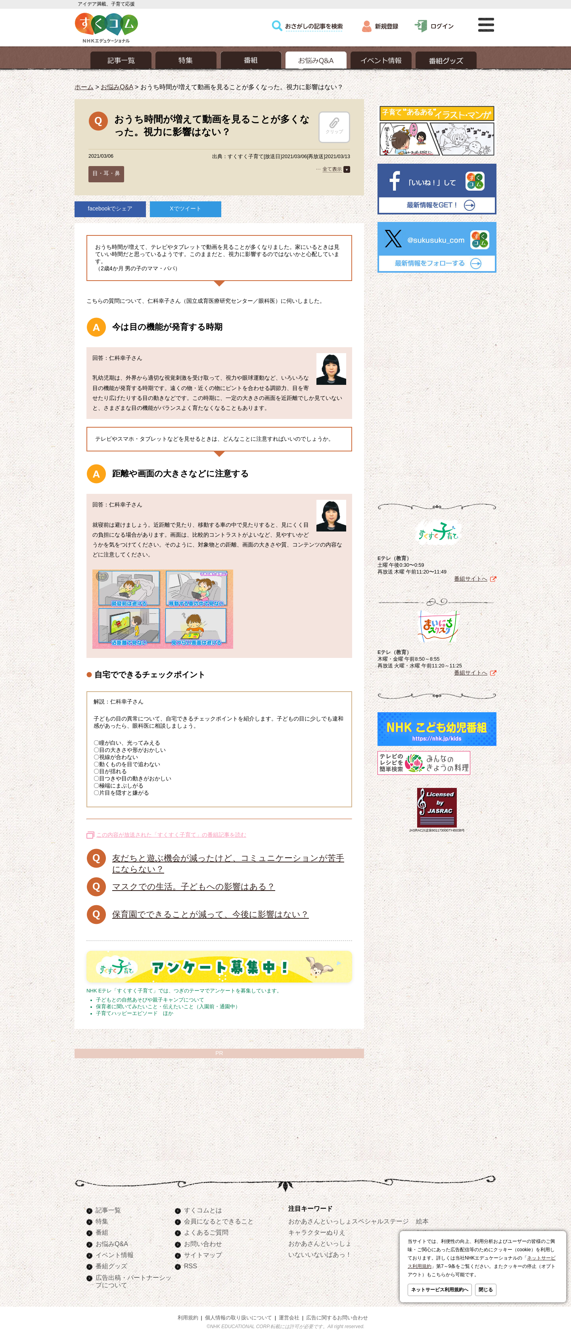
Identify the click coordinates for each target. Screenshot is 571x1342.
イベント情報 (115, 1254)
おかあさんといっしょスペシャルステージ (348, 1221)
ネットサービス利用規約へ (439, 1289)
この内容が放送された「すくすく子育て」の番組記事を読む (171, 835)
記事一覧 (108, 1210)
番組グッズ (111, 1265)
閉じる (486, 1289)
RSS (190, 1265)
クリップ (334, 125)
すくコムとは (203, 1210)
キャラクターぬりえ (316, 1232)
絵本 (422, 1221)
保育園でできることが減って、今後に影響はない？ (210, 914)
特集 (102, 1221)
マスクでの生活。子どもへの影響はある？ (193, 886)
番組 (102, 1232)
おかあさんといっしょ (320, 1243)
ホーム (84, 86)
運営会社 (289, 1318)
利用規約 (188, 1318)
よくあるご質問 (206, 1232)
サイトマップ (203, 1254)
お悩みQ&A (117, 86)
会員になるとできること (219, 1221)
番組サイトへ (470, 578)
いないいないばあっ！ (320, 1254)
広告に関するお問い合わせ (337, 1318)
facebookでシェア (110, 208)
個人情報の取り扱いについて (238, 1318)
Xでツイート (185, 208)
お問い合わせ (203, 1243)
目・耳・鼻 (106, 173)
